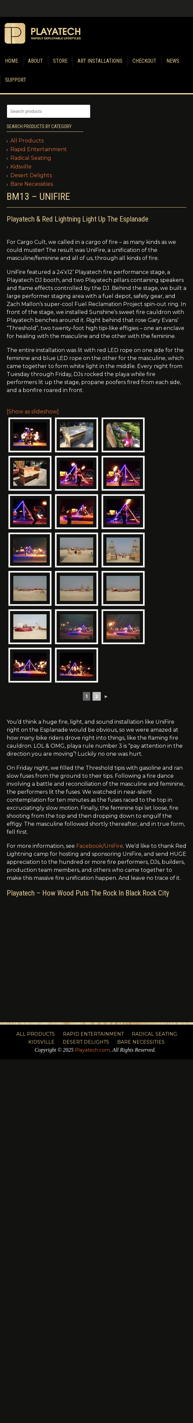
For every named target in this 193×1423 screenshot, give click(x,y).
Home (11, 61)
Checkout (144, 61)
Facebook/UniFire (99, 846)
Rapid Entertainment (38, 149)
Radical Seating (30, 158)
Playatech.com (92, 1050)
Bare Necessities (31, 184)
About (35, 61)
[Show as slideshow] (33, 411)
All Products (27, 140)
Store (60, 61)
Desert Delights (31, 175)
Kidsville (21, 166)
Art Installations (100, 61)
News (172, 61)
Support (15, 80)
